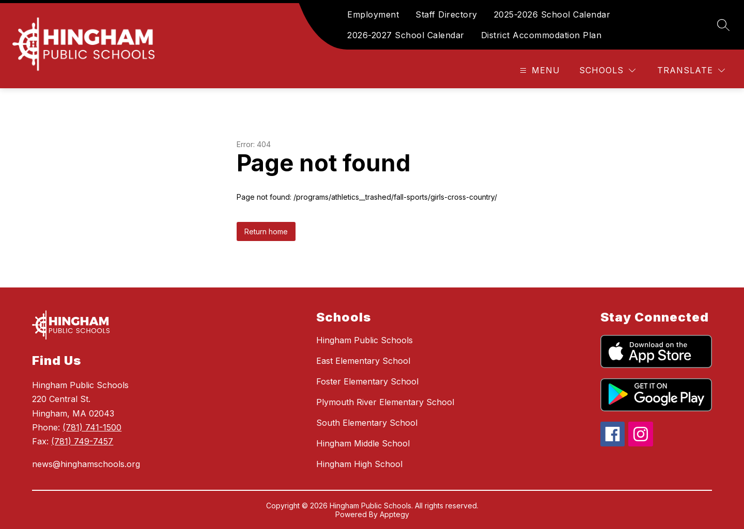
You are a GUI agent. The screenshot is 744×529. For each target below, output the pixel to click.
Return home (266, 231)
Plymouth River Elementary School (385, 402)
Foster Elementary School (367, 381)
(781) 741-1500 (92, 427)
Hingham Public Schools (364, 340)
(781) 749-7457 (82, 441)
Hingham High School (359, 464)
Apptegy (394, 514)
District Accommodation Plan (541, 35)
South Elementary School (366, 423)
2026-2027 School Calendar (405, 35)
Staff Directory (446, 14)
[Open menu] (538, 70)
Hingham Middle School (363, 443)
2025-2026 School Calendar (552, 14)
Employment (373, 14)
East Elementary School (363, 361)
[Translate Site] (691, 70)
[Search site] (723, 25)
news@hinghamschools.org (86, 464)
